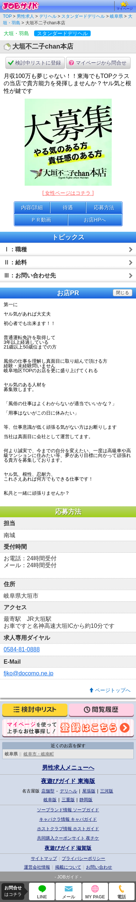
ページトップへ (113, 690)
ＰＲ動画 (41, 220)
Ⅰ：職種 (15, 249)
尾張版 (88, 791)
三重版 (68, 799)
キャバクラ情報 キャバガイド (68, 819)
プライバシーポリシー (83, 858)
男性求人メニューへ (68, 768)
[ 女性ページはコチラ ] (68, 193)
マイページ (124, 6)
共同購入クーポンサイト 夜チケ (68, 838)
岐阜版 (50, 799)
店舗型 (47, 791)
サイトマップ (44, 858)
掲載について (68, 867)
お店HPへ (95, 220)
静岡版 (85, 799)
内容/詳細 (32, 207)
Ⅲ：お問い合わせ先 (30, 275)
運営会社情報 (37, 867)
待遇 (68, 207)
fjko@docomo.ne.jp (28, 673)
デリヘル (68, 791)
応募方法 (104, 207)
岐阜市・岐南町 (39, 754)
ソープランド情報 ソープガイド (68, 809)
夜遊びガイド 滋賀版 (68, 848)
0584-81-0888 (22, 649)
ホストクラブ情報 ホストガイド (68, 828)
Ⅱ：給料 (15, 262)
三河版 (106, 791)
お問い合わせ (99, 867)
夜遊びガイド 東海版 (68, 781)
